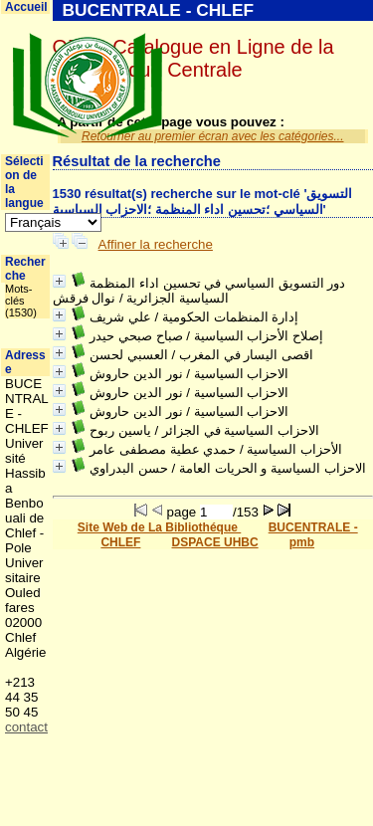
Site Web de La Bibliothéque (159, 527)
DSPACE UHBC (215, 542)
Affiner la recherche (155, 244)
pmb (301, 542)
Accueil (26, 7)
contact (26, 727)
